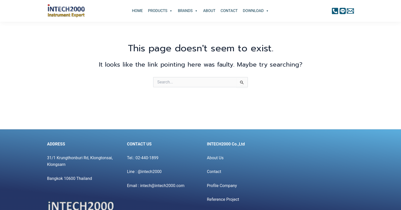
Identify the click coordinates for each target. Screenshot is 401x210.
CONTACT (229, 10)
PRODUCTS (160, 11)
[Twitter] (350, 11)
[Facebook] (335, 11)
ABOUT (209, 10)
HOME (137, 10)
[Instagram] (342, 11)
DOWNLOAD (256, 11)
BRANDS (188, 11)
